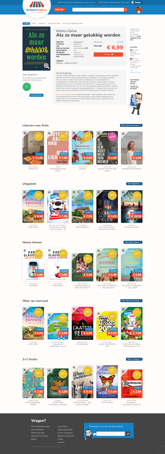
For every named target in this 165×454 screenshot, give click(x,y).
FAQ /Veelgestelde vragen (40, 426)
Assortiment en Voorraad (39, 436)
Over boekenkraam (37, 429)
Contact (60, 439)
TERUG (26, 23)
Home (34, 23)
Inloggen (138, 2)
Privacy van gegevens (65, 433)
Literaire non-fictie (54, 23)
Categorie (60, 9)
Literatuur (41, 23)
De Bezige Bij (78, 42)
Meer (130, 125)
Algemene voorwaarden (66, 436)
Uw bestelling (62, 426)
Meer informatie (36, 95)
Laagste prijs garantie (65, 429)
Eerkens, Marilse (66, 30)
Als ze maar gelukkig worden (73, 23)
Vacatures (61, 442)
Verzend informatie (37, 433)
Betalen (34, 439)
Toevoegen (107, 54)
